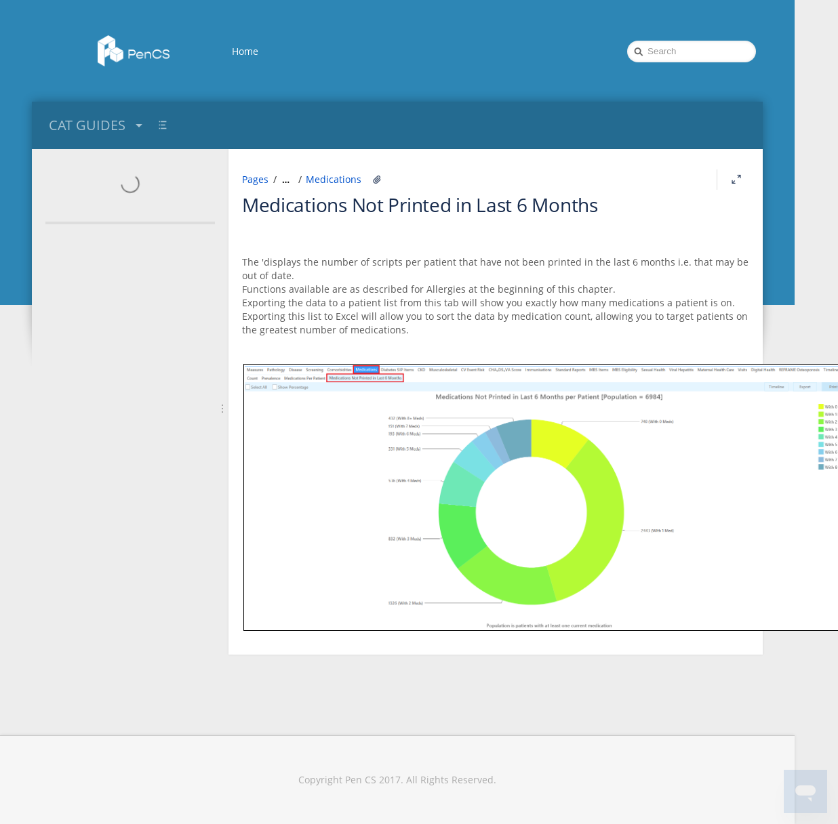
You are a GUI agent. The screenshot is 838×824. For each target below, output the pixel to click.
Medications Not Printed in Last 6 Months (420, 205)
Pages (255, 179)
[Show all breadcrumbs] (286, 179)
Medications (333, 179)
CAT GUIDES (97, 125)
